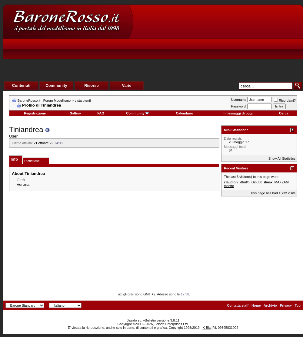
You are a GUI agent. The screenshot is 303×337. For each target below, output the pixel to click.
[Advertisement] (190, 50)
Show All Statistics (281, 158)
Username (239, 99)
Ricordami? (285, 100)
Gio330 (256, 182)
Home (256, 305)
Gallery (75, 113)
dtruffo (245, 182)
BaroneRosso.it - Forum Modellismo (44, 100)
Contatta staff (237, 305)
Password (238, 106)
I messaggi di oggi (238, 113)
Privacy (286, 305)
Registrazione (35, 113)
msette (229, 186)
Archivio (270, 305)
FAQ (100, 113)
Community (137, 113)
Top (298, 305)
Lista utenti (83, 100)
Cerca (283, 113)
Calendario (184, 113)
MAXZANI (282, 182)
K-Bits (206, 327)
